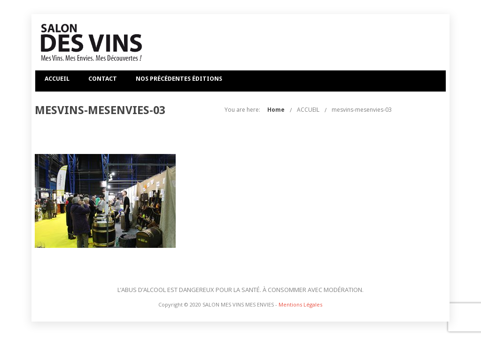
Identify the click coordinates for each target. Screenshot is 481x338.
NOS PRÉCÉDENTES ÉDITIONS (179, 79)
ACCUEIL (57, 79)
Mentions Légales (300, 304)
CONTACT (102, 79)
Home (330, 110)
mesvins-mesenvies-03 (416, 110)
